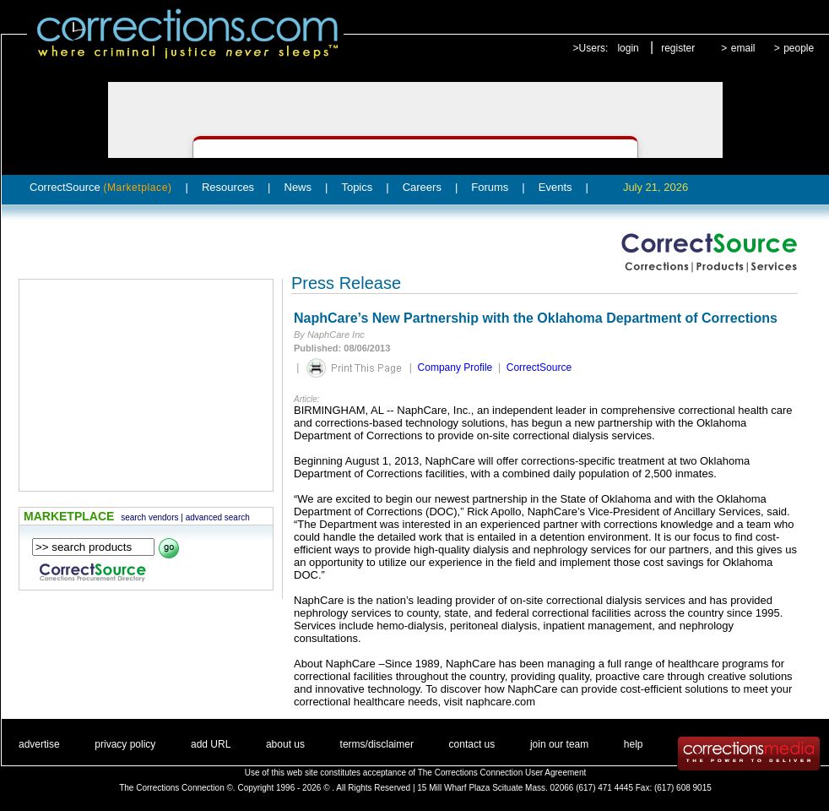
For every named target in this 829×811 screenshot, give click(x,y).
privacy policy (125, 744)
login (627, 48)
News (298, 187)
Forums (489, 187)
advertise (39, 744)
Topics (356, 187)
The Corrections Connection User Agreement (502, 772)
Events (555, 187)
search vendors (149, 517)
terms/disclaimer (377, 744)
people (798, 48)
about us (285, 744)
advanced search (218, 517)
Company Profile (455, 367)
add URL (210, 744)
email (743, 48)
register (678, 48)
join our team (559, 744)
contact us (472, 744)
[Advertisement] (146, 385)
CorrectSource (101, 187)
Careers (422, 187)
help (633, 744)
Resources (228, 187)
